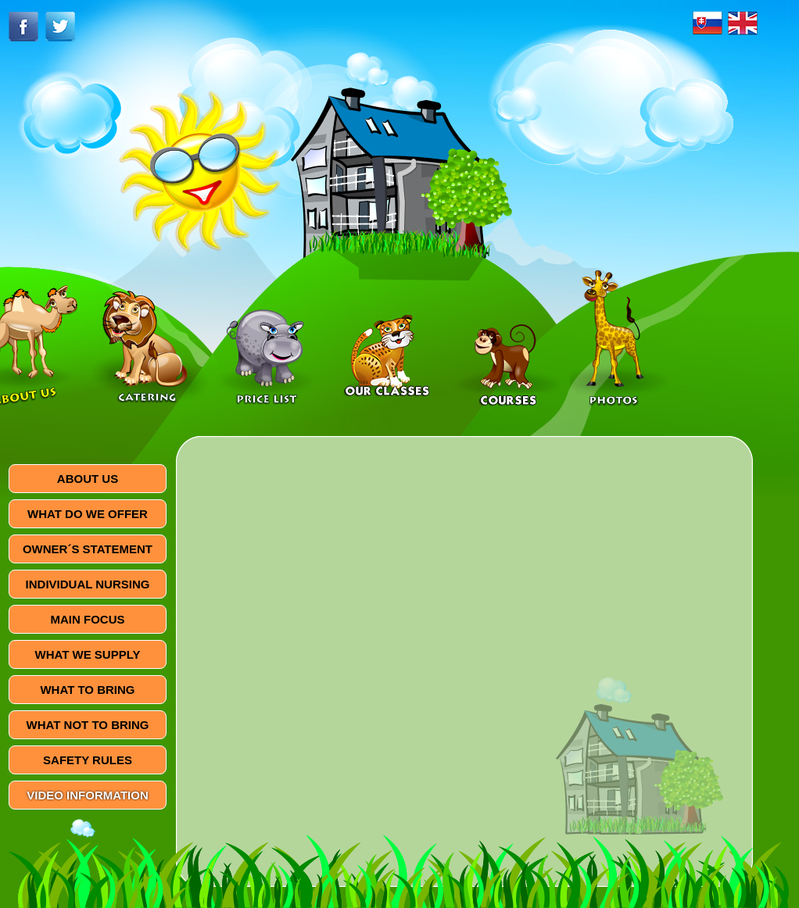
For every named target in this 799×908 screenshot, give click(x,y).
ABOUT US (87, 478)
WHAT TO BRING (87, 689)
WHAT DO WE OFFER (87, 513)
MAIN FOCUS (88, 619)
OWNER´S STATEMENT (87, 549)
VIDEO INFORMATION (88, 795)
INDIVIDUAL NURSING (88, 584)
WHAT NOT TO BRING (88, 724)
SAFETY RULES (87, 760)
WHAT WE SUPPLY (87, 654)
